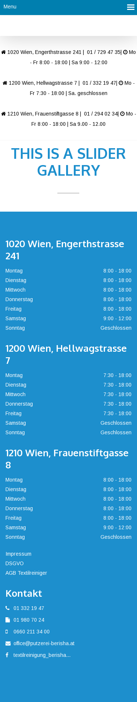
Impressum (18, 554)
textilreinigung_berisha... (42, 655)
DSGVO (14, 563)
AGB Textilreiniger (26, 573)
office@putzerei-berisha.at (44, 643)
